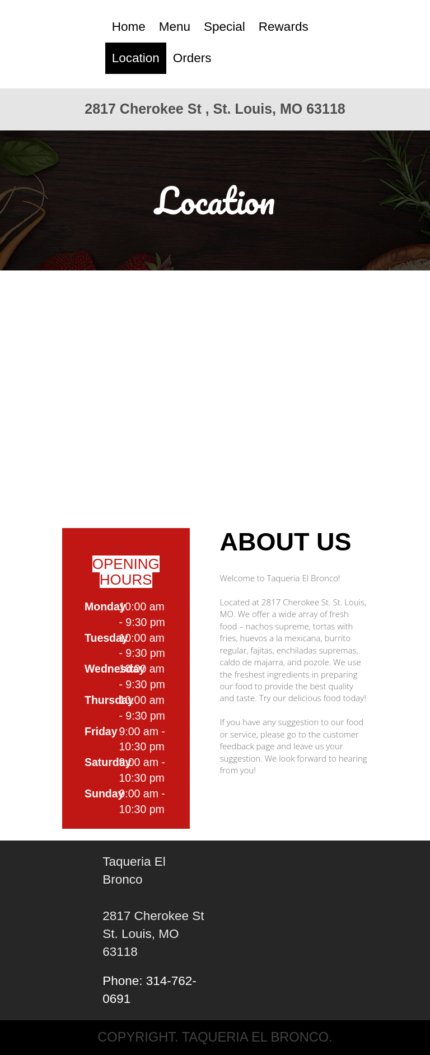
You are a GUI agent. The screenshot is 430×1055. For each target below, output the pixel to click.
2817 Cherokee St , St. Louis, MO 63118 (215, 108)
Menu (174, 27)
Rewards (284, 27)
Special (224, 27)
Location (136, 58)
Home (129, 27)
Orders (192, 58)
